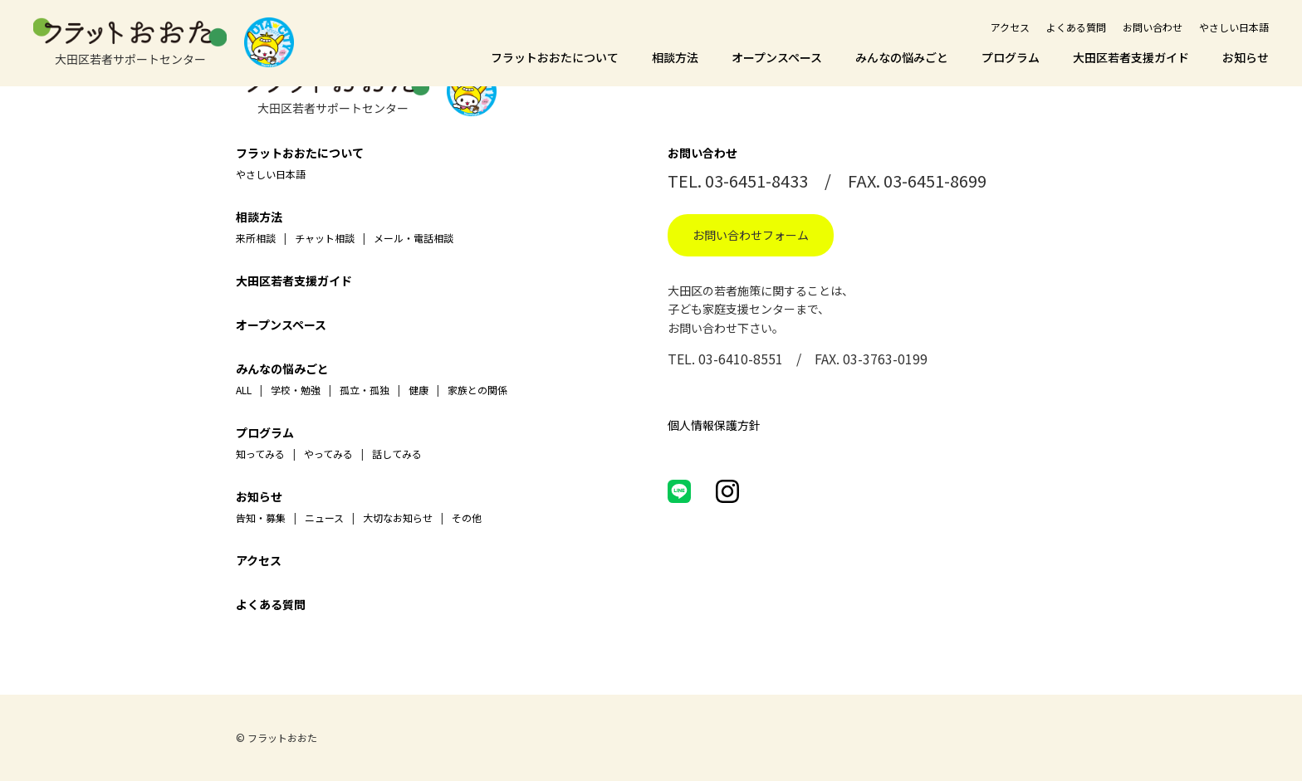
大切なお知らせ (398, 517)
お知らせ (1245, 57)
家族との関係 (477, 390)
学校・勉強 (296, 390)
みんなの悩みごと (901, 57)
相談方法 (675, 57)
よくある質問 (1076, 27)
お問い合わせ (1152, 27)
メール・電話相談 (413, 238)
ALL (244, 390)
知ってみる (260, 454)
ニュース (324, 517)
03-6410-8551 (740, 359)
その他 (467, 517)
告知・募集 (261, 517)
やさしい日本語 (1234, 27)
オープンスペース (777, 57)
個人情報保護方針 (714, 425)
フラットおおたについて (555, 57)
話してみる (397, 454)
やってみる (328, 454)
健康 (418, 390)
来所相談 (256, 238)
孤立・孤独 (364, 390)
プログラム (1010, 57)
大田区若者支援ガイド (1131, 57)
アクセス (1010, 27)
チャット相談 (325, 238)
